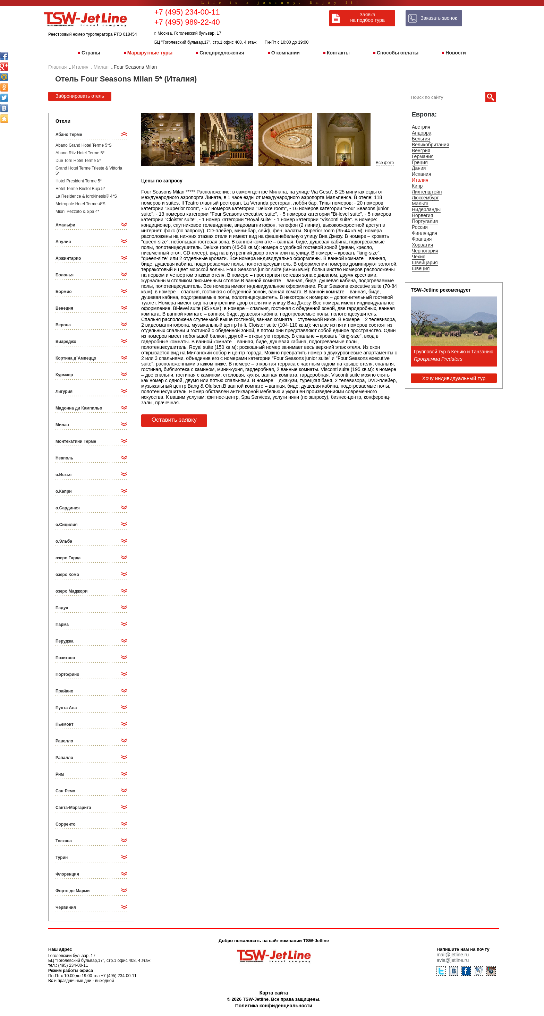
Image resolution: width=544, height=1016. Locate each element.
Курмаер (64, 374)
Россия (420, 227)
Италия (420, 180)
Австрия (421, 127)
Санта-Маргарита (73, 807)
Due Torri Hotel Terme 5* (78, 160)
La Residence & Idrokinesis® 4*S (86, 196)
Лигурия (64, 391)
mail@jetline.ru (452, 954)
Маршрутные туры (149, 52)
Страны (91, 52)
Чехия (418, 256)
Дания (419, 168)
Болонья (65, 275)
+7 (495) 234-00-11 (187, 12)
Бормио (64, 291)
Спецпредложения (221, 52)
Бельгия (421, 138)
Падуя (62, 607)
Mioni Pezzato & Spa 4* (77, 211)
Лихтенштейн (427, 192)
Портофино (67, 674)
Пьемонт (65, 724)
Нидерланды (426, 209)
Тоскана (64, 840)
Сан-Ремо (65, 791)
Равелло (64, 741)
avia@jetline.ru (452, 960)
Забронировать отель (80, 96)
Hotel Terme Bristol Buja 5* (80, 188)
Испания (421, 174)
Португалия (425, 221)
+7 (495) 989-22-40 (187, 22)
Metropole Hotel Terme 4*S (80, 203)
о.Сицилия (66, 524)
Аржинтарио (68, 258)
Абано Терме (69, 134)
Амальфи (65, 225)
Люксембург (425, 197)
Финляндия (424, 233)
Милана (278, 192)
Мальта (420, 203)
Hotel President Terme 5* (79, 181)
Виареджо (66, 341)
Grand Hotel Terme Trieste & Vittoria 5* (89, 171)
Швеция (421, 268)
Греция (420, 162)
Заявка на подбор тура (367, 17)
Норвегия (422, 215)
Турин (62, 857)
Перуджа (65, 641)
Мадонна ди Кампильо (79, 408)
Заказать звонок (438, 18)
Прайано (64, 691)
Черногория (425, 250)
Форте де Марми (73, 890)
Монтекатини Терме (76, 441)
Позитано (65, 657)
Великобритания (430, 144)
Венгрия (421, 150)
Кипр (417, 186)
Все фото (385, 162)
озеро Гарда (68, 558)
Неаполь (64, 458)
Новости (455, 52)
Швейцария (425, 262)
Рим (60, 774)
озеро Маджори (71, 591)
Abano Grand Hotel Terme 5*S (84, 145)
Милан (62, 424)
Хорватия (422, 245)
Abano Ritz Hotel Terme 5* (80, 152)
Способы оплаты (397, 52)
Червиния (66, 907)
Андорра (421, 133)
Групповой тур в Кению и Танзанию (453, 351)
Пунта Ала (66, 707)
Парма (62, 624)
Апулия (63, 241)
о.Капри (64, 491)
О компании (285, 52)
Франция (422, 239)
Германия (423, 156)
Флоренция (67, 874)
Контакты (338, 52)
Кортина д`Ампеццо (76, 358)
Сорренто (66, 824)
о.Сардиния (68, 508)
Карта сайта (274, 993)
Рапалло (64, 757)
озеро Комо (67, 574)
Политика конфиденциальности (273, 1005)
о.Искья (63, 474)
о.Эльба (64, 541)
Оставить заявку (174, 419)
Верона (63, 324)
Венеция (64, 308)
